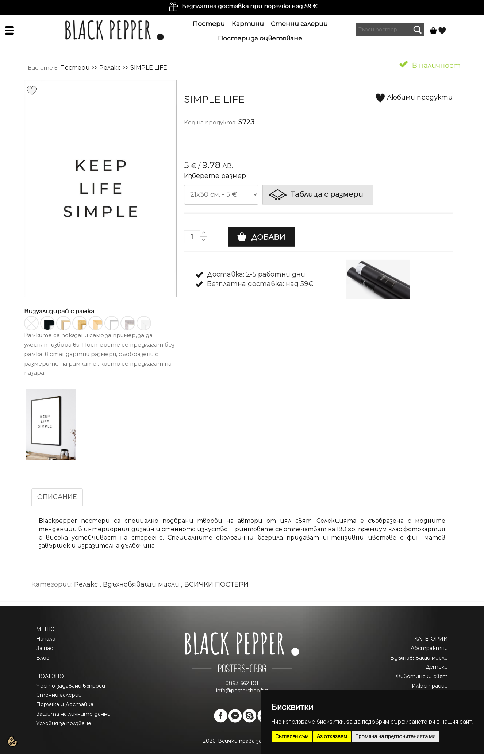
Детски (437, 667)
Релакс (110, 67)
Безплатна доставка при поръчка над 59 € (249, 6)
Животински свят (421, 676)
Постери (209, 23)
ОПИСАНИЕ (57, 497)
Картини (248, 23)
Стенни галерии (299, 23)
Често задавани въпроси (70, 686)
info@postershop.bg (242, 690)
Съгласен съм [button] (291, 736)
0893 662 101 (241, 683)
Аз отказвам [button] (332, 736)
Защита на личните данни (73, 714)
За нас (44, 648)
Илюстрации (430, 686)
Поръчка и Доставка (64, 704)
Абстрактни (429, 648)
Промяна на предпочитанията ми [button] (395, 736)
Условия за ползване (63, 723)
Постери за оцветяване (260, 38)
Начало (45, 638)
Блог (42, 657)
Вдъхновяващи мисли (419, 657)
